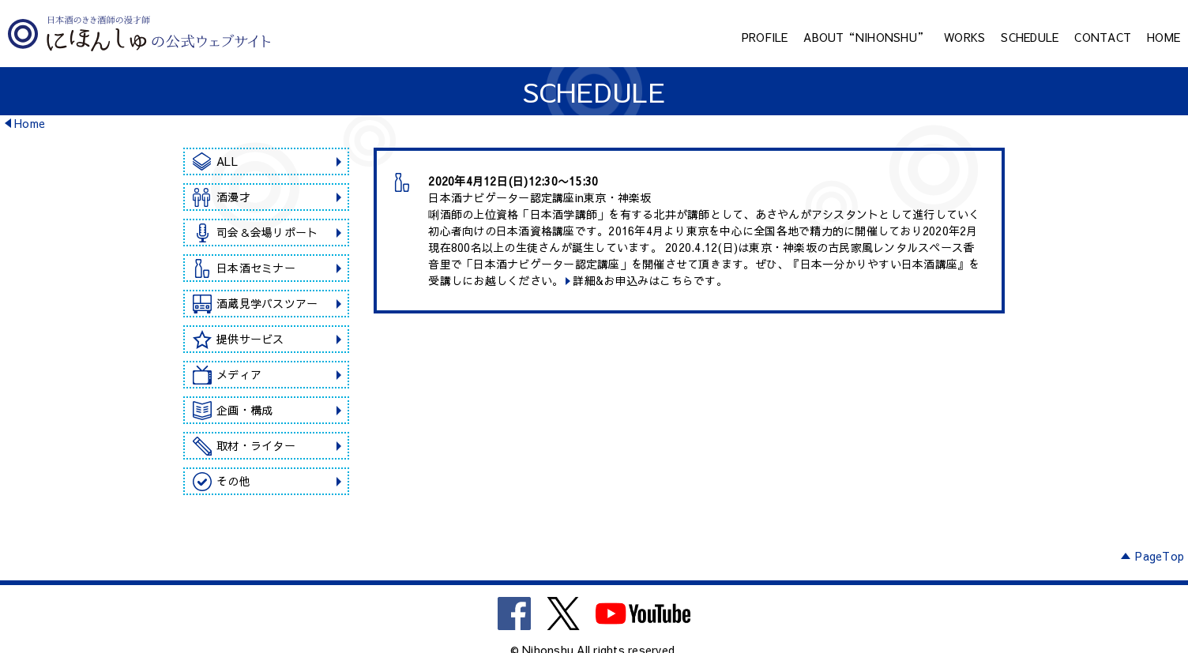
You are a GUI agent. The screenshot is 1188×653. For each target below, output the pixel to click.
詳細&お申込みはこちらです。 (650, 280)
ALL (227, 161)
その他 (233, 481)
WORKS (964, 37)
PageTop (1159, 556)
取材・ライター (255, 445)
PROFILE (765, 37)
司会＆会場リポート (267, 232)
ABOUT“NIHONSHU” (865, 37)
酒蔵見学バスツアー (267, 303)
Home (29, 123)
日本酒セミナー (255, 268)
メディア (238, 374)
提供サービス (250, 339)
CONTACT (1102, 37)
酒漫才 (233, 197)
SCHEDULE (1029, 37)
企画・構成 (244, 410)
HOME (1163, 37)
